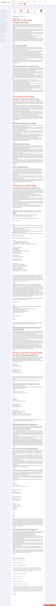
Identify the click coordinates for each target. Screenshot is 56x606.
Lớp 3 (21, 5)
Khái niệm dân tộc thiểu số (18, 576)
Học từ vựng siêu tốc (4, 27)
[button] (25, 4)
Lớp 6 (34, 5)
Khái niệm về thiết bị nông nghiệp (19, 565)
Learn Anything (4, 25)
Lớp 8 (43, 5)
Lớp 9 (47, 5)
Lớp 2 (17, 5)
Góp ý (40, 1)
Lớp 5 (30, 5)
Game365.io (35, 1)
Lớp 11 (14, 7)
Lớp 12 (19, 7)
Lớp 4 (26, 5)
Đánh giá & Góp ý (4, 23)
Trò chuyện (22, 1)
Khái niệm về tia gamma (18, 578)
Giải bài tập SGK (14, 1)
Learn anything (15, 16)
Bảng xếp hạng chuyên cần (5, 32)
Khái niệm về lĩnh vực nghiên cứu (19, 559)
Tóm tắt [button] (14, 43)
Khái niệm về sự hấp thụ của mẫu (19, 573)
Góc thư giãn (28, 1)
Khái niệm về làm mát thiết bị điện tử (20, 584)
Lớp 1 (13, 5)
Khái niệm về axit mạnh (17, 562)
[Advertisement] (50, 23)
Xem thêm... (15, 594)
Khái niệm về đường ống (18, 581)
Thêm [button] (45, 1)
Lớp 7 (39, 5)
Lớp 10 (51, 5)
